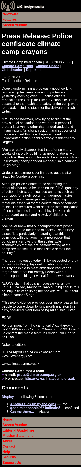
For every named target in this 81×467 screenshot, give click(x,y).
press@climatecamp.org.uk (39, 375)
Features (10, 19)
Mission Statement (18, 435)
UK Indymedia (30, 6)
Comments (15, 388)
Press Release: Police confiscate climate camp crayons (37, 43)
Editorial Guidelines (18, 430)
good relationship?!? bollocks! (35, 408)
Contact (9, 446)
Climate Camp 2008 (17, 66)
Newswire (10, 14)
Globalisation (12, 70)
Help (6, 452)
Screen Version (15, 25)
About (7, 441)
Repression (35, 70)
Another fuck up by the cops (33, 404)
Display (8, 397)
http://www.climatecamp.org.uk (50, 378)
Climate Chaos (47, 66)
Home (7, 419)
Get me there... (22, 411)
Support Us (12, 462)
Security (9, 457)
